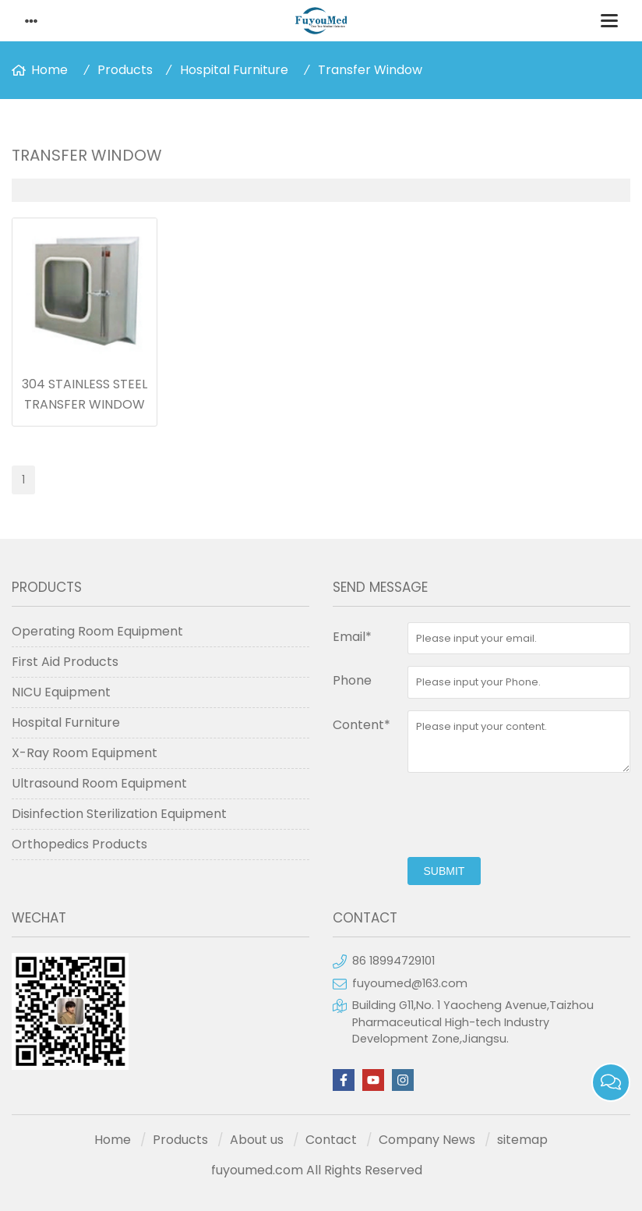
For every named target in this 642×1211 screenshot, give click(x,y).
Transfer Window (370, 70)
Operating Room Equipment (97, 631)
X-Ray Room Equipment (84, 753)
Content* (361, 725)
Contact (331, 1140)
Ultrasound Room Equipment (99, 783)
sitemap (522, 1140)
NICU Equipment (61, 692)
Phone (352, 680)
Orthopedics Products (79, 844)
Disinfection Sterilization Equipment (119, 814)
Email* (352, 637)
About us (257, 1140)
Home (49, 70)
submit (444, 871)
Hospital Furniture (234, 70)
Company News (427, 1140)
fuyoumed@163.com (409, 983)
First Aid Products (65, 662)
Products (125, 70)
